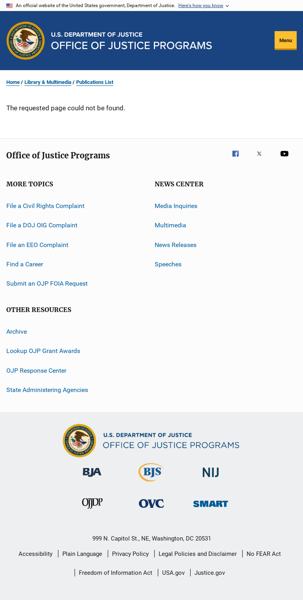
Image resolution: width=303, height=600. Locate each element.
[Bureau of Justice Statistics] (151, 483)
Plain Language (82, 553)
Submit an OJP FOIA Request (47, 283)
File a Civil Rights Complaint (45, 206)
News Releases (175, 245)
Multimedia (170, 225)
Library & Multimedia (47, 82)
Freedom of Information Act (115, 572)
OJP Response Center (36, 370)
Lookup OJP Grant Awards (43, 351)
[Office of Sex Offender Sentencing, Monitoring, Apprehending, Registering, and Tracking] (210, 508)
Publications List (94, 82)
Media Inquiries (176, 206)
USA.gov (173, 572)
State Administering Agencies (47, 390)
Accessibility (35, 553)
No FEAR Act (264, 553)
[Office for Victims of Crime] (151, 509)
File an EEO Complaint (37, 245)
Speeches (168, 264)
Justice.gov (210, 572)
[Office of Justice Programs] (25, 40)
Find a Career (24, 264)
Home (13, 82)
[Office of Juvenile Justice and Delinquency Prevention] (92, 510)
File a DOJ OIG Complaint (41, 225)
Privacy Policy (130, 553)
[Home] (131, 40)
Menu (285, 40)
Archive (16, 331)
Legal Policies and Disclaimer (198, 553)
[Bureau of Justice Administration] (92, 478)
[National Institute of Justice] (211, 478)
